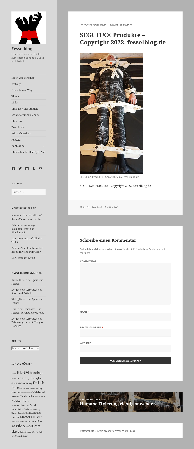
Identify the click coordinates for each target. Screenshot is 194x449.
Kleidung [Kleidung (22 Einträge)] (36, 409)
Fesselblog (22, 48)
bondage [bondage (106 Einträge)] (36, 372)
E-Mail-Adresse (91, 327)
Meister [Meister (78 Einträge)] (36, 417)
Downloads (17, 127)
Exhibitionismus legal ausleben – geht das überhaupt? (23, 229)
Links (14, 102)
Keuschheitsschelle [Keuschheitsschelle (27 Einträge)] (20, 409)
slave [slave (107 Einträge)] (15, 431)
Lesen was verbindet (23, 77)
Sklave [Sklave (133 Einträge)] (35, 426)
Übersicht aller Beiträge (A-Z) (28, 152)
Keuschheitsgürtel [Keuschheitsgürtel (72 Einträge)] (23, 405)
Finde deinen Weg (21, 90)
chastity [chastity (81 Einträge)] (23, 378)
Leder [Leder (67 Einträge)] (15, 417)
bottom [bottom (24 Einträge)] (14, 378)
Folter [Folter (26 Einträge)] (22, 388)
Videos (15, 96)
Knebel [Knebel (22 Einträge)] (14, 413)
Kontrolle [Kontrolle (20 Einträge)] (21, 413)
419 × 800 (112, 207)
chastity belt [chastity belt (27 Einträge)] (17, 383)
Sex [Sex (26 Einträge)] (27, 426)
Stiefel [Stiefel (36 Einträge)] (35, 431)
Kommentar (89, 261)
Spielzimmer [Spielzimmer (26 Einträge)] (25, 432)
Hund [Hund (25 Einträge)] (37, 396)
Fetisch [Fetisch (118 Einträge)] (38, 382)
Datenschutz (87, 431)
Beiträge (16, 84)
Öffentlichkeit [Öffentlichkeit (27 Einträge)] (21, 436)
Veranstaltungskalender (25, 115)
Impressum (18, 146)
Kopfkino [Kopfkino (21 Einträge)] (29, 413)
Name (85, 311)
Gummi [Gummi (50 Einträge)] (16, 392)
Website (85, 343)
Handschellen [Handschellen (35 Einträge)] (27, 396)
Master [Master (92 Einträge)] (25, 417)
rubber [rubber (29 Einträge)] (31, 421)
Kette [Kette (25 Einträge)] (43, 396)
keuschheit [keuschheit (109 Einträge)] (20, 400)
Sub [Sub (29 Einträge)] (41, 432)
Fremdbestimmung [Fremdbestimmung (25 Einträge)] (34, 388)
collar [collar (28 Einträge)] (26, 383)
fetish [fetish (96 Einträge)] (15, 388)
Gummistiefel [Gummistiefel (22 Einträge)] (26, 393)
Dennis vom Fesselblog (24, 289)
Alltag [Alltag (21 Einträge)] (13, 373)
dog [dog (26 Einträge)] (30, 383)
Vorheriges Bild (95, 24)
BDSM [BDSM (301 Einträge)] (23, 372)
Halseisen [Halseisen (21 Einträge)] (15, 396)
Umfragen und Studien (24, 108)
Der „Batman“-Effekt (23, 257)
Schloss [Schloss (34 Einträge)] (38, 421)
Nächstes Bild (119, 24)
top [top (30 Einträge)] (13, 436)
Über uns (16, 121)
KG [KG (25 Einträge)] (31, 409)
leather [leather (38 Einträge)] (37, 412)
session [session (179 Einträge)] (18, 426)
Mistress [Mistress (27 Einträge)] (15, 421)
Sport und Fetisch (21, 293)
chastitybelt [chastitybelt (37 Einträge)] (36, 378)
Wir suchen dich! (21, 133)
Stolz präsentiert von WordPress (116, 431)
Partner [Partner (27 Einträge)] (23, 421)
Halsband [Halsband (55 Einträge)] (38, 392)
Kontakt (16, 139)
